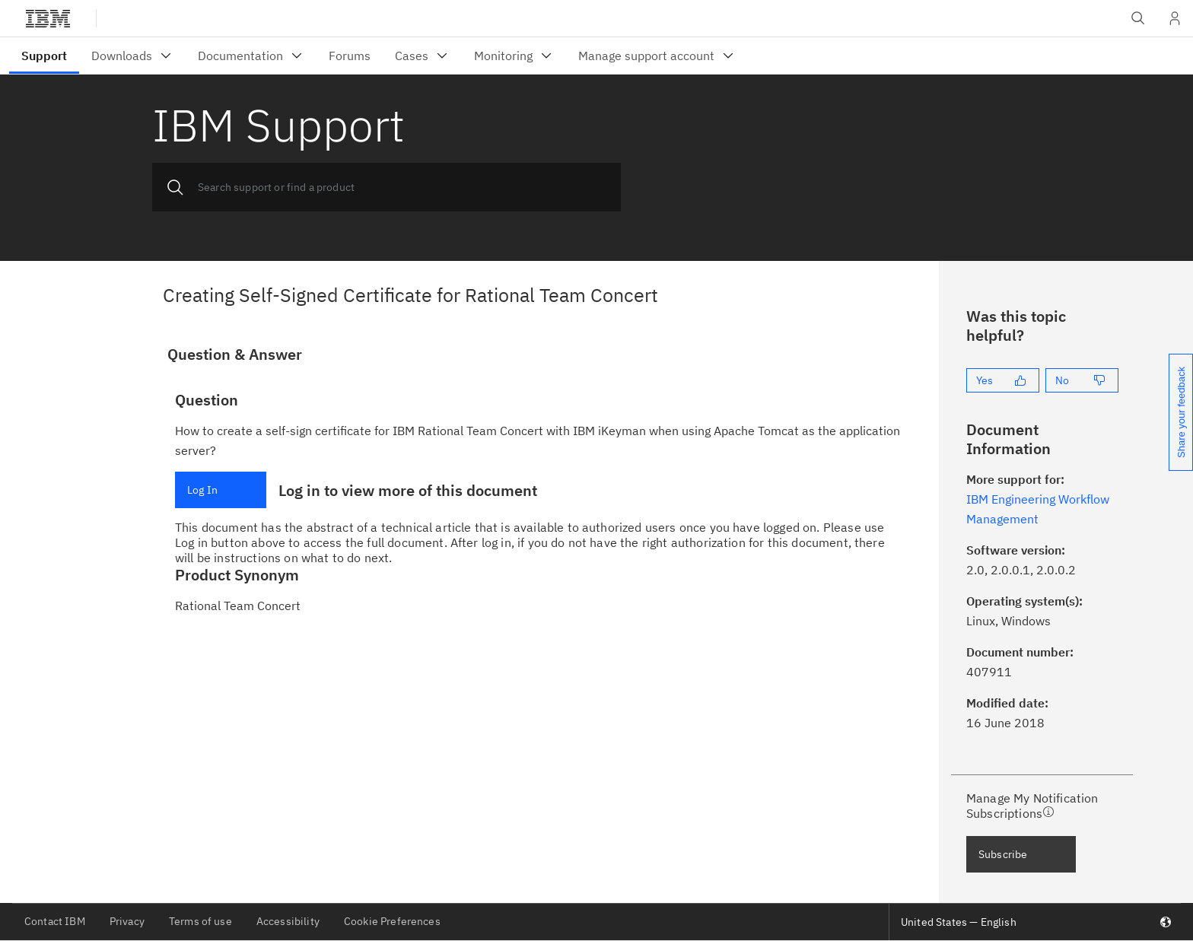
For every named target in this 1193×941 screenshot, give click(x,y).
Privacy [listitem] (127, 921)
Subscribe (1002, 854)
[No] (1081, 380)
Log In (202, 490)
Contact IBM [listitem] (54, 921)
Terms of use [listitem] (200, 921)
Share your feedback (1181, 412)
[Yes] (1002, 380)
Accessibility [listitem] (288, 921)
